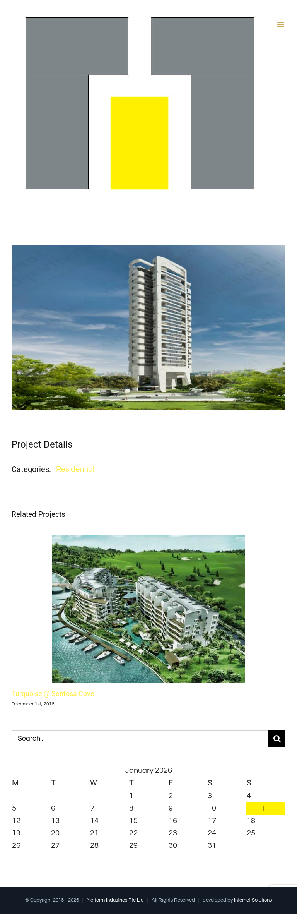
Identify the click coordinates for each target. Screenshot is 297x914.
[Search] (276, 738)
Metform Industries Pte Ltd (115, 900)
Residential (75, 469)
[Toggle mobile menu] (281, 25)
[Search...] (140, 738)
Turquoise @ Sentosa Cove (53, 693)
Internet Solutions (253, 900)
